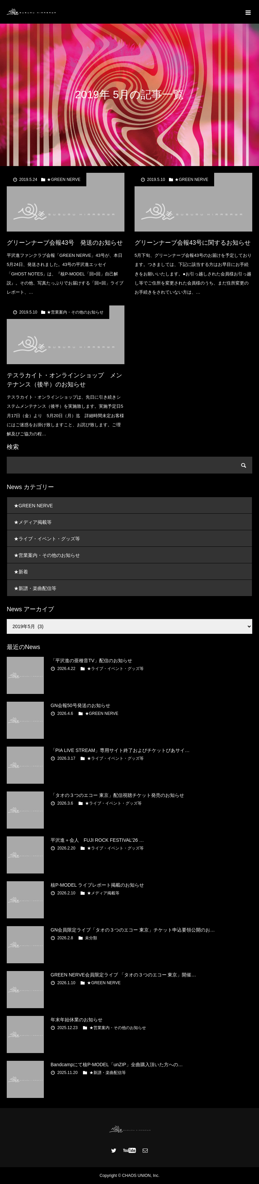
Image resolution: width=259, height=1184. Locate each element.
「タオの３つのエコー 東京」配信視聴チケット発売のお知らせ (117, 795)
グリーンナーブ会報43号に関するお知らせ (193, 242)
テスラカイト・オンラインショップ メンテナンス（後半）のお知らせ (64, 380)
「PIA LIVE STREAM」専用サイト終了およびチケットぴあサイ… (120, 750)
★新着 (21, 571)
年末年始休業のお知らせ (77, 1019)
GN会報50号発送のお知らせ (80, 705)
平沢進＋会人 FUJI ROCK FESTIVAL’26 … (97, 840)
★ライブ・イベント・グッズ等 (47, 538)
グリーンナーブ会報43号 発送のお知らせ (65, 242)
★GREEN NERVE (63, 180)
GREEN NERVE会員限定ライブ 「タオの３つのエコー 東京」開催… (123, 974)
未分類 (91, 938)
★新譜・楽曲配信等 (35, 588)
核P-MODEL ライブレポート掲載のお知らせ (97, 885)
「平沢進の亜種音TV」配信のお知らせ (91, 660)
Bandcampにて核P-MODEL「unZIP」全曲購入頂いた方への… (117, 1064)
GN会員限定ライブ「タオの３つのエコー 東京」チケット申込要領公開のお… (133, 930)
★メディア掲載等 (33, 522)
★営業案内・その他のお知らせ (75, 312)
